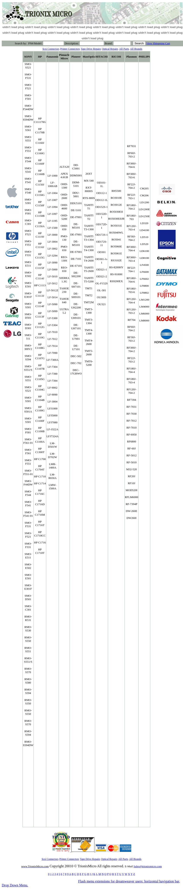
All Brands (136, 48)
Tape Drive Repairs (91, 48)
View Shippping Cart (158, 43)
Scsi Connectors (50, 48)
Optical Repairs (110, 48)
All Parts (124, 48)
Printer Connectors (70, 48)
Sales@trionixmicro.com (148, 866)
